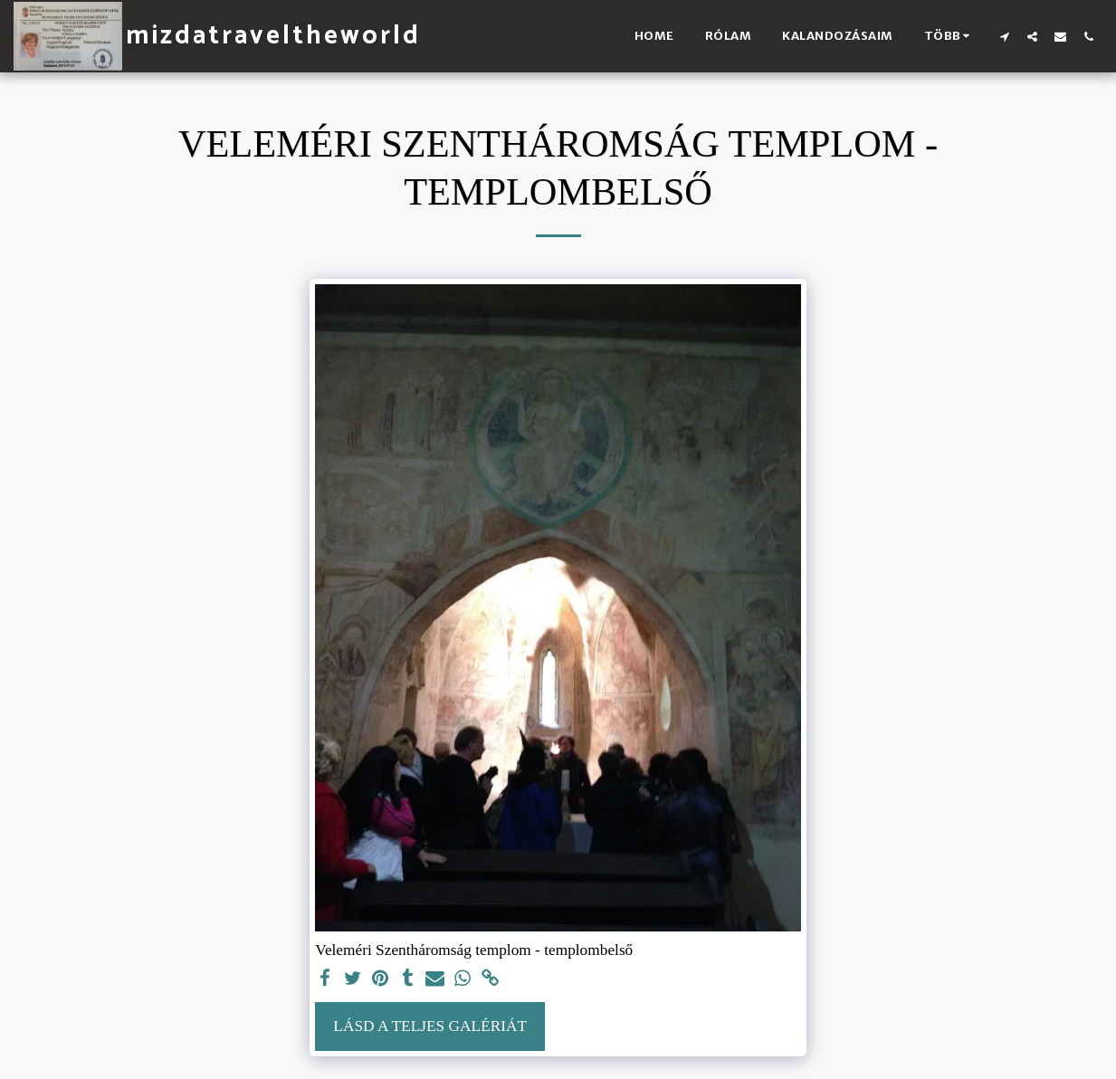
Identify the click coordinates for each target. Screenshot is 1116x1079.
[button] (1004, 36)
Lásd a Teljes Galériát (430, 1026)
